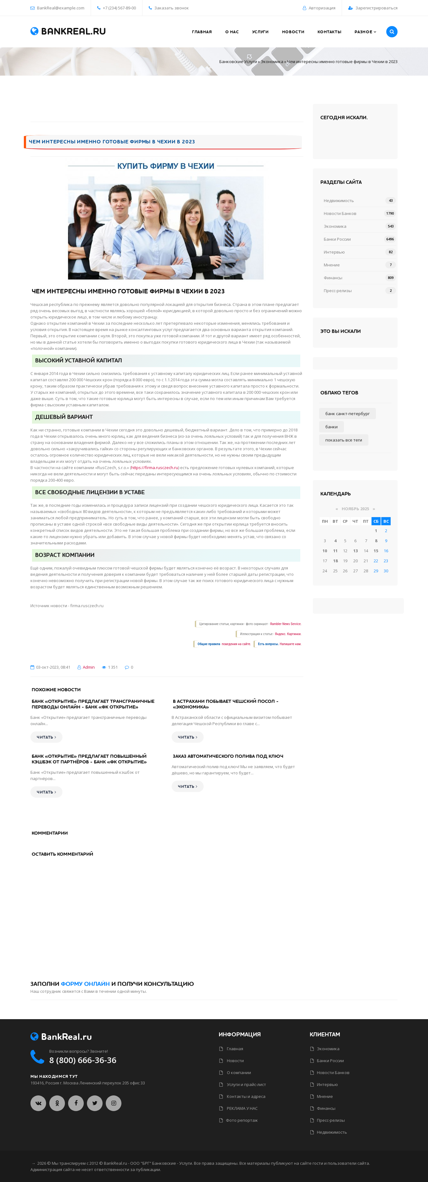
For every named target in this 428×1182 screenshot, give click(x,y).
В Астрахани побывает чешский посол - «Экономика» (226, 704)
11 (335, 551)
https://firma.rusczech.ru (154, 467)
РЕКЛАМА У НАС (238, 1108)
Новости (231, 1060)
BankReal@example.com (60, 8)
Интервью (334, 252)
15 (376, 551)
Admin (89, 667)
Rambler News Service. (286, 624)
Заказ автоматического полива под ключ (228, 756)
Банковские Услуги (238, 61)
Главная (231, 1048)
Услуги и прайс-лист (242, 1084)
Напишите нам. (291, 644)
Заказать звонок (169, 8)
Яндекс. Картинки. (288, 634)
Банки (331, 427)
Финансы (333, 278)
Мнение (332, 265)
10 (325, 551)
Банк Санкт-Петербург (347, 413)
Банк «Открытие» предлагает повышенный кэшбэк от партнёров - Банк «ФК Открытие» (89, 759)
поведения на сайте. (236, 644)
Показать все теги (343, 440)
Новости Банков (340, 213)
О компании (235, 1072)
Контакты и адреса (242, 1096)
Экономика (272, 61)
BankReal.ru (68, 31)
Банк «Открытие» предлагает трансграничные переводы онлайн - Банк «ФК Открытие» (93, 704)
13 (355, 551)
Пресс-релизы (338, 290)
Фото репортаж (238, 1120)
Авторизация (322, 8)
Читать (46, 737)
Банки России (337, 239)
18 (335, 561)
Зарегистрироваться (377, 8)
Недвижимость (339, 200)
